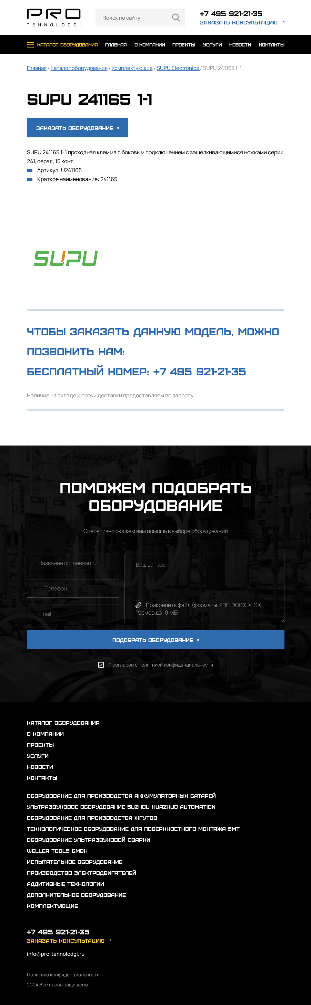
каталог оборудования (67, 44)
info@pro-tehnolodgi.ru (55, 953)
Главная (37, 68)
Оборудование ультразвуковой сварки (88, 839)
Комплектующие (132, 68)
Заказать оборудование (77, 128)
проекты (183, 44)
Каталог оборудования (79, 68)
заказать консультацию (239, 22)
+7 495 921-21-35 (231, 13)
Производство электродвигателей (81, 873)
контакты (271, 44)
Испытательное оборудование (74, 862)
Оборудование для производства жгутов (92, 817)
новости (240, 44)
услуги (212, 44)
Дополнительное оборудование (76, 895)
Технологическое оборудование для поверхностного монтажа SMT (133, 828)
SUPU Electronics (178, 68)
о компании (149, 44)
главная (116, 44)
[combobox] (35, 588)
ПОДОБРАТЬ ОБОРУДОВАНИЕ (155, 640)
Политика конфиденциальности (63, 974)
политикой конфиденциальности (176, 664)
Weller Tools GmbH (57, 851)
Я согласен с (160, 664)
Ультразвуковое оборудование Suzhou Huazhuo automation (121, 806)
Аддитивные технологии (65, 884)
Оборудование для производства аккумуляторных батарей (121, 795)
